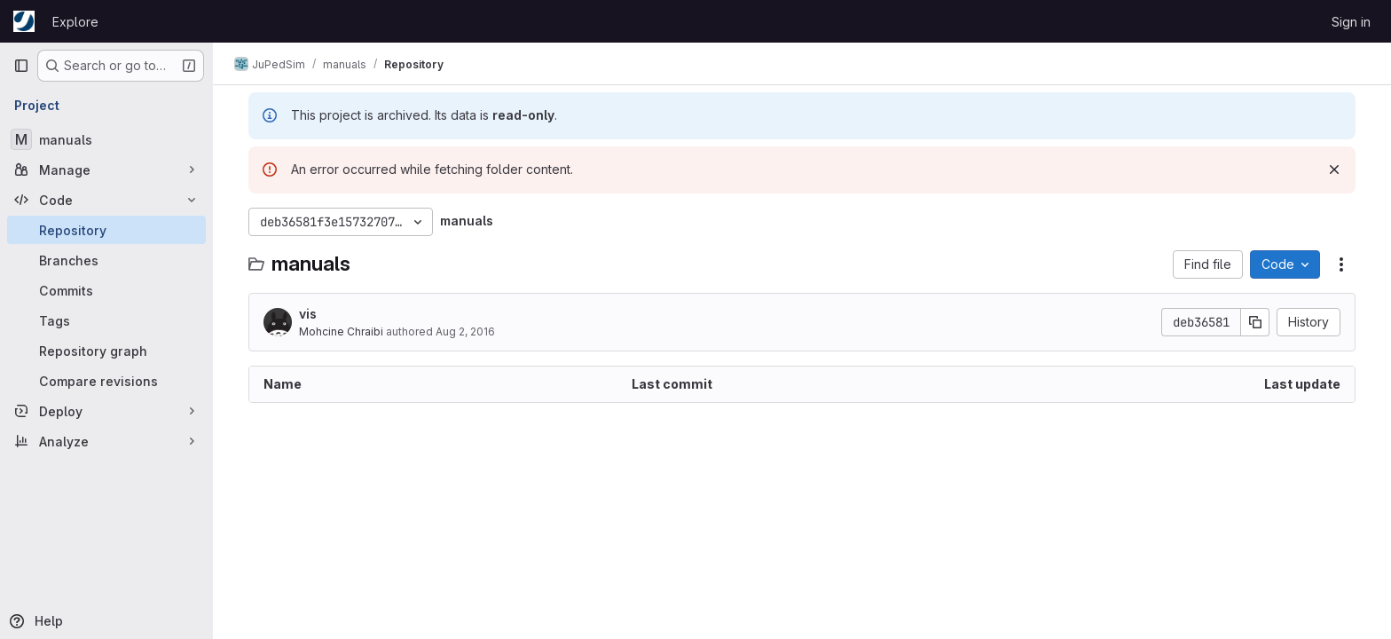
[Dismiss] (1334, 169)
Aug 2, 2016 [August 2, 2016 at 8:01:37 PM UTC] (465, 331)
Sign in (1351, 21)
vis (308, 313)
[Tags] (106, 320)
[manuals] (106, 139)
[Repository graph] (106, 350)
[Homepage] (24, 21)
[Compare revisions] (106, 381)
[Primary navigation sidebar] (21, 65)
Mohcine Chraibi (341, 331)
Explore (75, 21)
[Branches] (106, 260)
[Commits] (106, 290)
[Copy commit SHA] (1255, 322)
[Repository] (106, 230)
